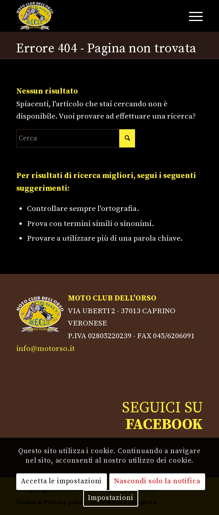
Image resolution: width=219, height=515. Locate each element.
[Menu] (192, 16)
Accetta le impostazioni (61, 481)
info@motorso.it (45, 348)
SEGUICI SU (162, 416)
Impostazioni (110, 498)
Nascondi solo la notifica (157, 481)
